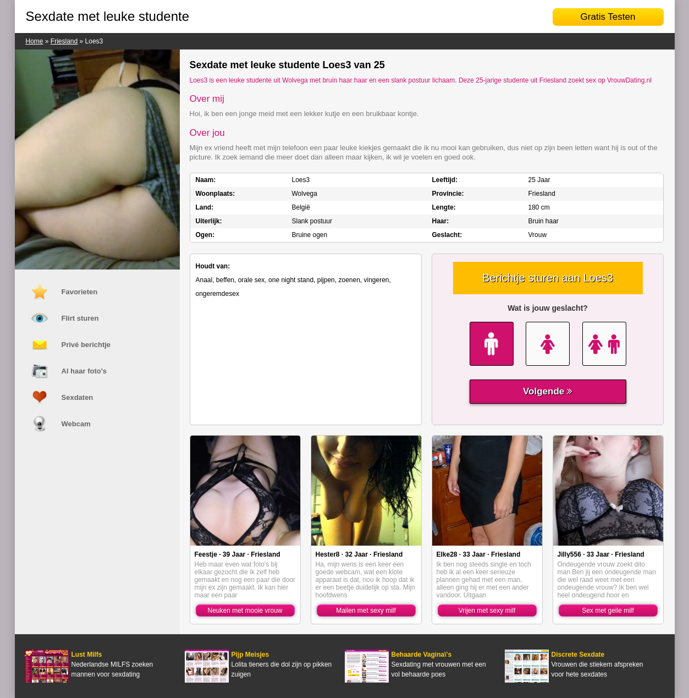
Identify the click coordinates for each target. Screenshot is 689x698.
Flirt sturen (80, 318)
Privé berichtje (86, 344)
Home (34, 41)
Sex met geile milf (608, 610)
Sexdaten (77, 397)
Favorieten (80, 292)
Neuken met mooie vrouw (244, 610)
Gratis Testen (608, 17)
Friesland (64, 41)
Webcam (76, 424)
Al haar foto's (84, 371)
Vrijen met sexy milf (487, 610)
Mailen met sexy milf (366, 610)
